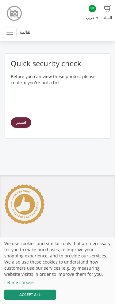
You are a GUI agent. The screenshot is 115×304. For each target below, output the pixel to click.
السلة (107, 12)
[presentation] (57, 101)
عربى (92, 12)
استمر (21, 122)
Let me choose (19, 282)
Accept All (30, 294)
